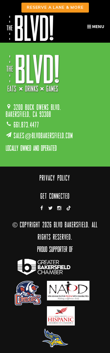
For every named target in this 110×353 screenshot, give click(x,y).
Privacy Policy (55, 178)
